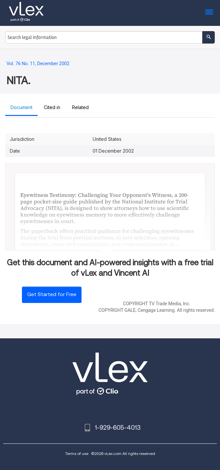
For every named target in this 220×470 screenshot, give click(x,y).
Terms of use (76, 453)
